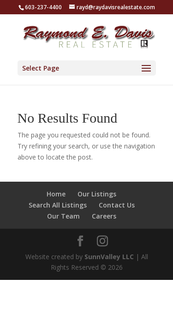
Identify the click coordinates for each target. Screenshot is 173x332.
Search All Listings (58, 205)
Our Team (63, 216)
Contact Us (117, 205)
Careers (104, 216)
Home (56, 194)
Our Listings (97, 194)
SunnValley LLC (109, 256)
